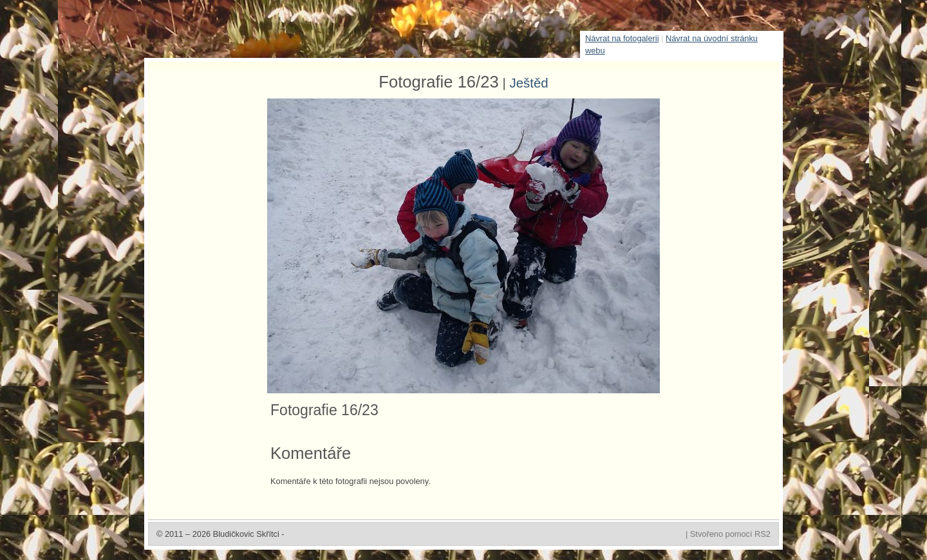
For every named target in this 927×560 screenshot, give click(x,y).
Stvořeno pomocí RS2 (730, 534)
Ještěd (528, 82)
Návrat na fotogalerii (622, 38)
